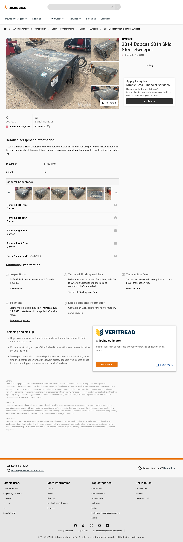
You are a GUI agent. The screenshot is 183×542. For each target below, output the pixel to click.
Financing (91, 19)
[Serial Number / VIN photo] (115, 256)
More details (133, 288)
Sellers (50, 493)
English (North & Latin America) (28, 470)
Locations (106, 19)
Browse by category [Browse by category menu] (16, 19)
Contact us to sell (142, 498)
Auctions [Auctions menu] (38, 19)
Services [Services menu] (75, 19)
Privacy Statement (65, 531)
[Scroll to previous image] (8, 193)
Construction (97, 488)
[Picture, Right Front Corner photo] (115, 243)
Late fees (26, 311)
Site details (16, 288)
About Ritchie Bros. (11, 488)
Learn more (164, 364)
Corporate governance (12, 493)
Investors (7, 498)
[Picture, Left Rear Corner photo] (115, 218)
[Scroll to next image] (116, 193)
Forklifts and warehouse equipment (106, 513)
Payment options (20, 320)
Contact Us (169, 468)
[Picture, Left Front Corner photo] (115, 205)
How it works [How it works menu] (57, 19)
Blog (5, 508)
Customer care (141, 488)
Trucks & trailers (98, 498)
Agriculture (96, 503)
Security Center (9, 513)
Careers (6, 503)
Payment (51, 508)
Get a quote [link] (107, 364)
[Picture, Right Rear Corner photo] (115, 230)
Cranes (94, 518)
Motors (94, 508)
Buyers (50, 488)
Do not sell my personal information (107, 531)
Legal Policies (83, 531)
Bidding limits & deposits (57, 503)
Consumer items (98, 493)
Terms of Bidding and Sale (83, 292)
